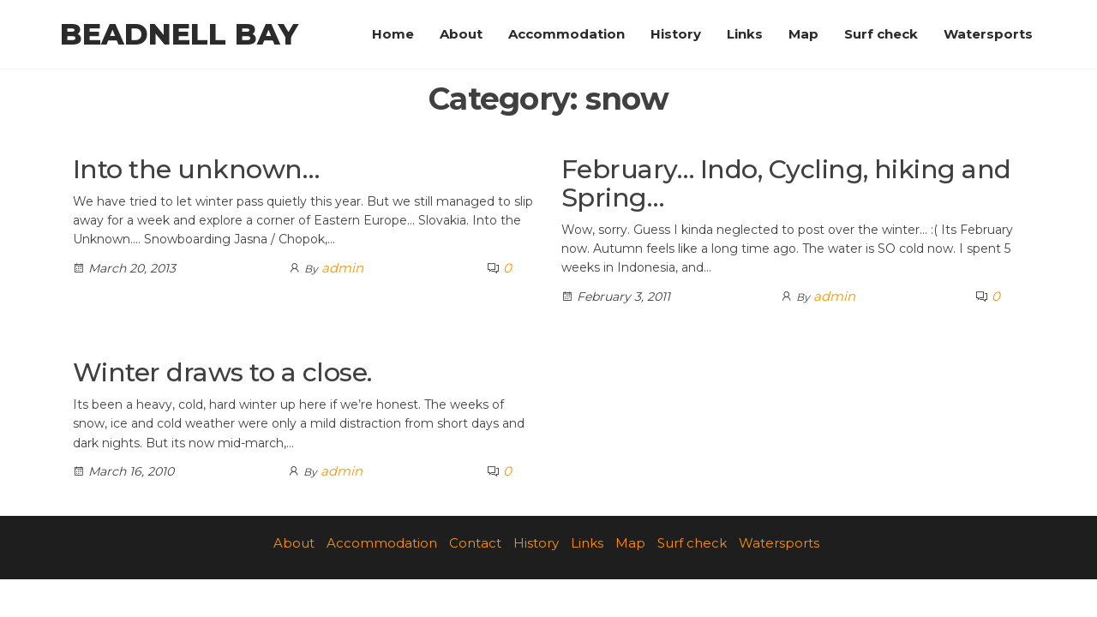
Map (803, 34)
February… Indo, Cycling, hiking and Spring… (786, 183)
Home (393, 34)
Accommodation (566, 34)
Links (745, 34)
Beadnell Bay (179, 34)
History (675, 34)
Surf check (881, 34)
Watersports (988, 34)
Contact (475, 543)
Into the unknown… (196, 169)
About (461, 34)
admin (342, 268)
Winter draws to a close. (222, 372)
